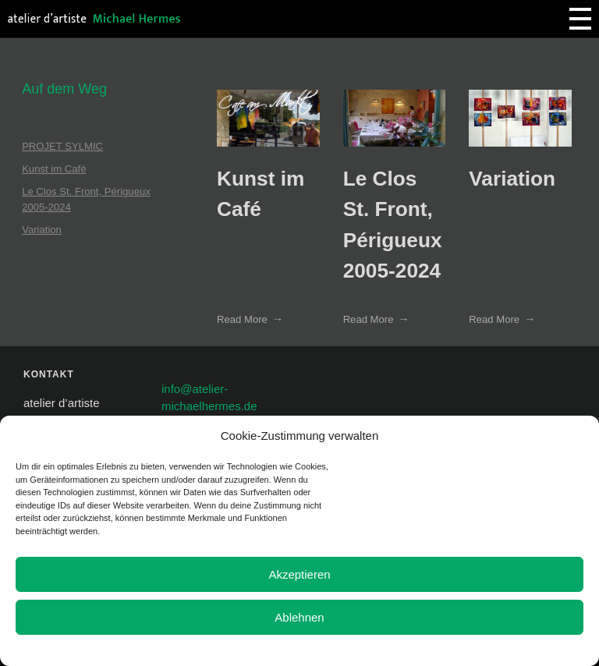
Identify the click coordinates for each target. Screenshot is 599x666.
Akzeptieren (299, 574)
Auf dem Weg (64, 89)
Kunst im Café (54, 169)
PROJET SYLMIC (62, 146)
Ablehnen (299, 617)
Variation (512, 178)
